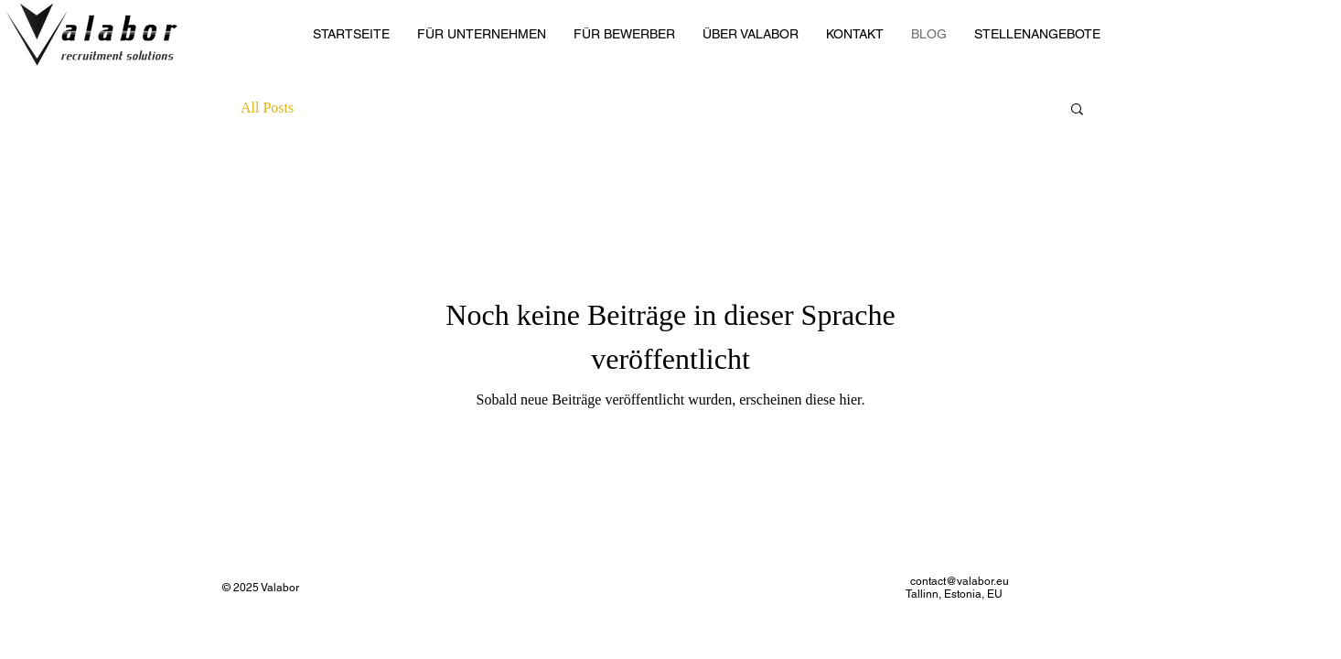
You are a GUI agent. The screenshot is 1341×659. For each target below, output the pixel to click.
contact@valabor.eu (959, 581)
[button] (1077, 110)
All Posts (267, 107)
